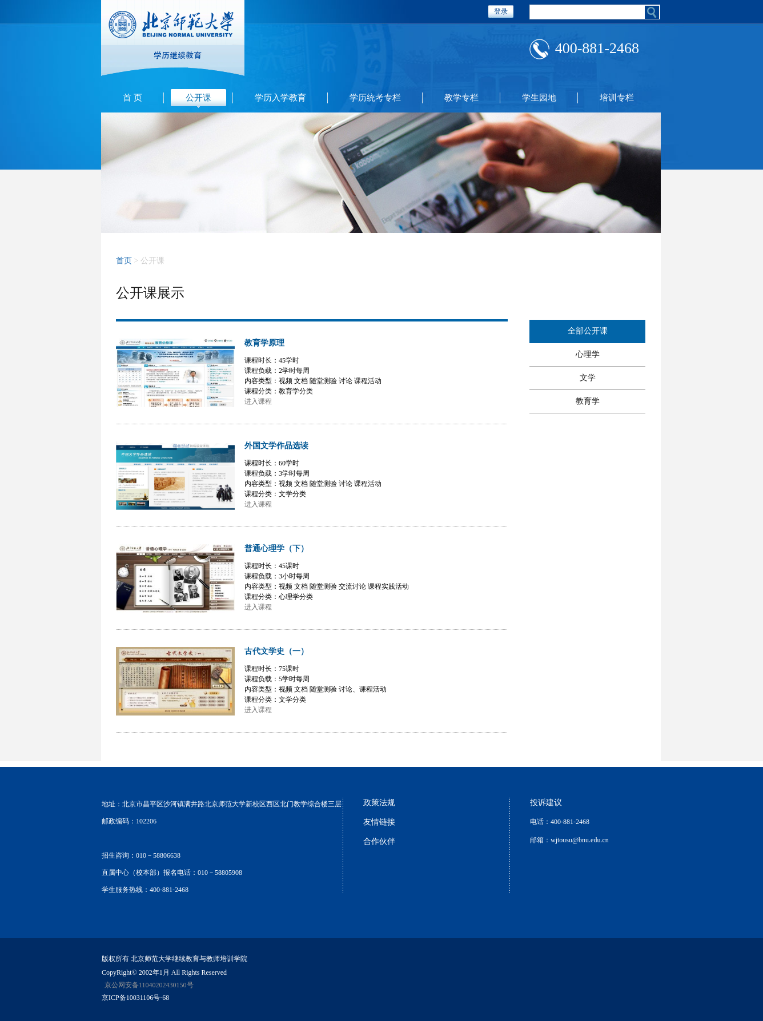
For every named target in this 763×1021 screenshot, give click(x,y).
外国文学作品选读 (276, 445)
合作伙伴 (379, 841)
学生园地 (539, 97)
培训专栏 (617, 97)
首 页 (132, 97)
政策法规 (379, 802)
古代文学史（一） (276, 651)
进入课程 (258, 401)
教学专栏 (461, 97)
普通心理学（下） (276, 548)
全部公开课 (588, 331)
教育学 (588, 401)
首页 (124, 260)
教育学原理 (264, 343)
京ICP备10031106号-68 (135, 998)
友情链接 (379, 822)
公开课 (198, 97)
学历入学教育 (280, 97)
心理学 (588, 354)
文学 (588, 377)
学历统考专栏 (375, 97)
